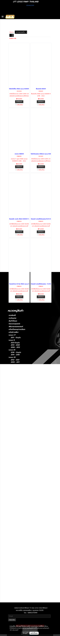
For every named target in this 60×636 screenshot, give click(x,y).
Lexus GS (12, 357)
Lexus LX (14, 554)
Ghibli (13, 502)
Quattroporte (16, 500)
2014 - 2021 (15, 367)
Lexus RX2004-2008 (20, 574)
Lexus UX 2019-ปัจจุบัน (21, 586)
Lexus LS (12, 384)
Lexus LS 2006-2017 (20, 549)
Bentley (11, 442)
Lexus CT (12, 335)
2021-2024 (14, 377)
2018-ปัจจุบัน (15, 382)
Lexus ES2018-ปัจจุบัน (20, 515)
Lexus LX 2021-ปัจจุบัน (21, 558)
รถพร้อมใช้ (12, 315)
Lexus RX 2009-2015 (20, 577)
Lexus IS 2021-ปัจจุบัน (20, 528)
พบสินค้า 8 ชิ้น (12, 38)
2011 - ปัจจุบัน (15, 337)
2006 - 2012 (15, 347)
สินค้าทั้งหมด (13, 321)
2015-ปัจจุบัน (15, 395)
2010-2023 (14, 419)
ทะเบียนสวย (12, 318)
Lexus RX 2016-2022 (20, 579)
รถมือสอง (12, 505)
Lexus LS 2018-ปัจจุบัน (21, 551)
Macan (13, 471)
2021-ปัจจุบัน (15, 343)
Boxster (13, 466)
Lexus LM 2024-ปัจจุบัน (21, 540)
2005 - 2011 (15, 362)
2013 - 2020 (15, 345)
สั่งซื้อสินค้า (19, 102)
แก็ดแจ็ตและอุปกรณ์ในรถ (17, 329)
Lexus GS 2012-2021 (20, 524)
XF (12, 483)
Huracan (14, 437)
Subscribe (12, 620)
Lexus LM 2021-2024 (20, 538)
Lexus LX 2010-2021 (20, 556)
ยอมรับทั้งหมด (34, 633)
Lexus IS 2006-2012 (20, 531)
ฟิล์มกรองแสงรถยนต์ (16, 326)
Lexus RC (12, 392)
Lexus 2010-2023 (19, 593)
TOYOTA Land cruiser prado (19, 429)
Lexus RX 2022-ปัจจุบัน (21, 581)
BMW (10, 422)
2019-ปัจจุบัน (15, 412)
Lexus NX (12, 365)
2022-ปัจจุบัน (15, 369)
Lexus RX (12, 397)
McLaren (12, 486)
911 (12, 462)
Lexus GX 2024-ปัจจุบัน (21, 591)
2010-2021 (14, 600)
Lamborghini (13, 432)
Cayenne (14, 473)
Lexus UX (12, 409)
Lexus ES (12, 350)
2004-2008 (15, 400)
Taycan (13, 476)
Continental (15, 447)
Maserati (12, 493)
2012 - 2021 (15, 360)
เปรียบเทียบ (20, 105)
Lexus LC (12, 379)
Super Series (15, 488)
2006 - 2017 (15, 389)
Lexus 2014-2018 (19, 517)
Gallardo (14, 440)
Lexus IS (12, 340)
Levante (14, 498)
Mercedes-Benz (14, 454)
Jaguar (11, 478)
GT (14, 452)
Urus (12, 435)
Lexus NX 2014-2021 (20, 563)
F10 (12, 424)
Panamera (14, 469)
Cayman (14, 464)
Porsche (11, 457)
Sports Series (16, 490)
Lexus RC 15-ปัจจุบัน (20, 570)
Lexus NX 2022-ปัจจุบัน (21, 565)
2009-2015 (15, 402)
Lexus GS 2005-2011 (20, 521)
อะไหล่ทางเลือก (13, 332)
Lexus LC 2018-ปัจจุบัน (21, 544)
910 (12, 460)
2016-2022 (14, 404)
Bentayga (14, 445)
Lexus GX (12, 414)
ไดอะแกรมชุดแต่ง (14, 324)
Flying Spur (17, 449)
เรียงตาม (12, 32)
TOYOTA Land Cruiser (17, 427)
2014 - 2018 (15, 355)
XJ (11, 481)
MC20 (13, 496)
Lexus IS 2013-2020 (20, 533)
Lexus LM (12, 372)
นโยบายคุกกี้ (15, 630)
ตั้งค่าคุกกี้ (25, 633)
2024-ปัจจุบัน (15, 375)
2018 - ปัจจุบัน (16, 352)
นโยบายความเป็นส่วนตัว (43, 628)
